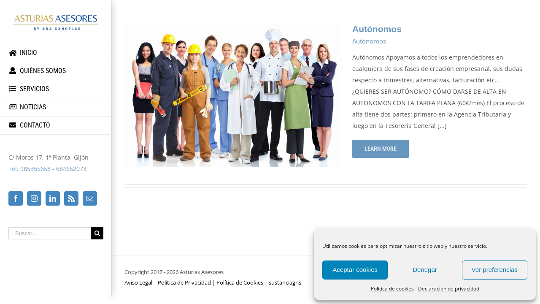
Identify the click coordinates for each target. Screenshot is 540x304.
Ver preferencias (495, 269)
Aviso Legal (138, 282)
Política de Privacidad (184, 282)
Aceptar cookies (355, 269)
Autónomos (377, 29)
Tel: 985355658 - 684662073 (47, 169)
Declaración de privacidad (448, 288)
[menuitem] (56, 53)
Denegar (425, 269)
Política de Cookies (239, 282)
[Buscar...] (49, 233)
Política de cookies (392, 288)
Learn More (380, 148)
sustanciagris (285, 282)
